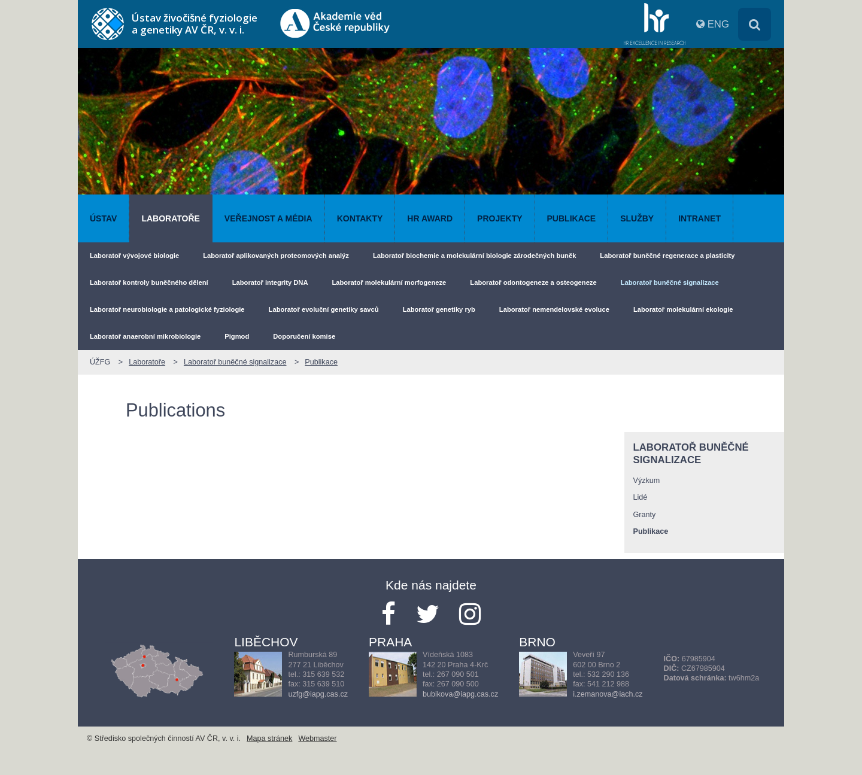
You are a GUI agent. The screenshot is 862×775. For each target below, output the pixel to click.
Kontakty (360, 218)
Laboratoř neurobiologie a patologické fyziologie (167, 309)
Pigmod (236, 336)
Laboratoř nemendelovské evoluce (554, 309)
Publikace (571, 218)
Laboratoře (170, 218)
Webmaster (317, 738)
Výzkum (646, 480)
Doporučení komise (304, 336)
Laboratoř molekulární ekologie (683, 309)
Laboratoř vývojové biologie (134, 255)
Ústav (103, 218)
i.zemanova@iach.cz (607, 694)
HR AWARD (430, 218)
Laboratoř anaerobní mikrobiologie (145, 336)
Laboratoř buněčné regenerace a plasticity (667, 255)
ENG (718, 24)
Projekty (499, 218)
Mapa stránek (269, 738)
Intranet (699, 218)
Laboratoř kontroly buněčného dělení (149, 282)
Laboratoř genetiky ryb (439, 309)
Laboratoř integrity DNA (270, 282)
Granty (644, 514)
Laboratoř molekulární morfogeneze (389, 282)
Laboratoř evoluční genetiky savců (324, 309)
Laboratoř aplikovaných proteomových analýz (276, 255)
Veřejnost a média (268, 218)
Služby (637, 218)
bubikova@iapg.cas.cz (460, 694)
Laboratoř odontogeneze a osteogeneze (533, 282)
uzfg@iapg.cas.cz (318, 694)
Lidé (640, 497)
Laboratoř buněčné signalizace (670, 282)
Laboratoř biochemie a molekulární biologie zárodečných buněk (474, 255)
